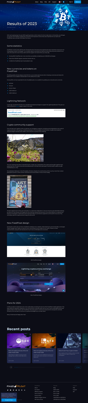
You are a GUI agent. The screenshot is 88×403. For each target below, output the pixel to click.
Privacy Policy (38, 396)
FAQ (45, 1)
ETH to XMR (56, 394)
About (36, 1)
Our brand (37, 390)
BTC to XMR (56, 392)
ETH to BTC (56, 396)
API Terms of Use (39, 400)
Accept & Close (11, 399)
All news (77, 367)
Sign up (78, 1)
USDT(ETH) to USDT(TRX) (59, 400)
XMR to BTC (56, 390)
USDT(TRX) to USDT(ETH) (59, 398)
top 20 (17, 106)
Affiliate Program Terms (40, 398)
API (49, 1)
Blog (41, 1)
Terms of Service (39, 394)
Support (54, 1)
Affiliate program (39, 392)
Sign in (71, 1)
